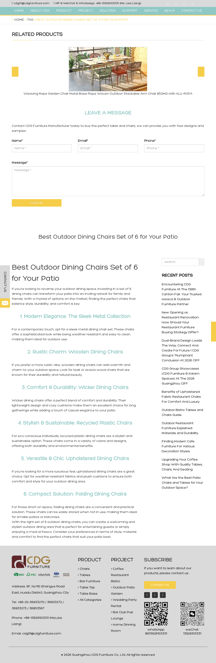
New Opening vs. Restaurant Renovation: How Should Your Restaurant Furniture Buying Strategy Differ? (180, 322)
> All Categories (89, 600)
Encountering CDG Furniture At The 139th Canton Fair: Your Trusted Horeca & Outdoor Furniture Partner (182, 294)
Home (19, 19)
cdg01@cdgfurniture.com (31, 3)
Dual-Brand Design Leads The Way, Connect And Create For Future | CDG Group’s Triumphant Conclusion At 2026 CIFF (182, 350)
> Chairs (84, 569)
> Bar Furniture (89, 581)
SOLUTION (108, 10)
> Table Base (88, 593)
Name (17, 141)
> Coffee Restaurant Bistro (120, 575)
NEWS (169, 10)
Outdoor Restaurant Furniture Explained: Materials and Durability (180, 428)
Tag (30, 19)
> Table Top (86, 587)
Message (20, 162)
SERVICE (151, 10)
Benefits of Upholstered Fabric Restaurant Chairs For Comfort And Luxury (181, 397)
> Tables (84, 575)
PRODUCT (64, 10)
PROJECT (85, 10)
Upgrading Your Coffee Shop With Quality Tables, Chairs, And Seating (182, 464)
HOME (19, 10)
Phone (150, 141)
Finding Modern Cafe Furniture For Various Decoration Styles (178, 446)
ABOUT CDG (39, 10)
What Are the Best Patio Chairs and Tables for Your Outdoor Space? (182, 482)
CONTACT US (191, 10)
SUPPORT (130, 10)
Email (83, 141)
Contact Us (160, 585)
